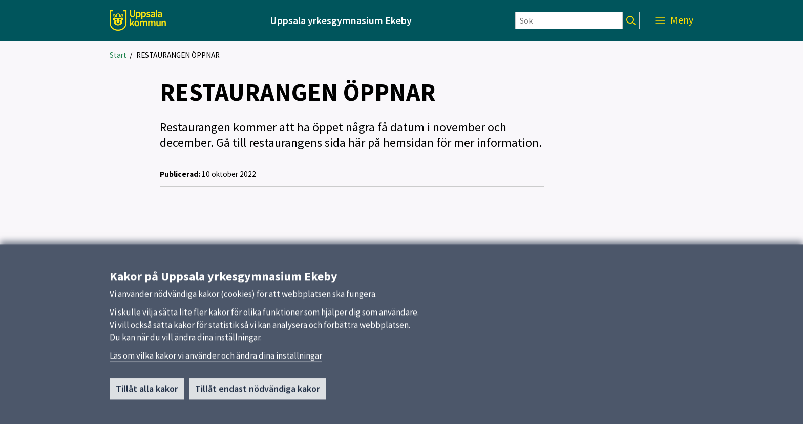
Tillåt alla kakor (147, 393)
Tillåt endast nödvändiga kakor (257, 393)
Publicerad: (180, 174)
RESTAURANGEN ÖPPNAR (178, 55)
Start (118, 55)
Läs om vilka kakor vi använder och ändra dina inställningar (216, 360)
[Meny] (674, 20)
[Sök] (569, 20)
